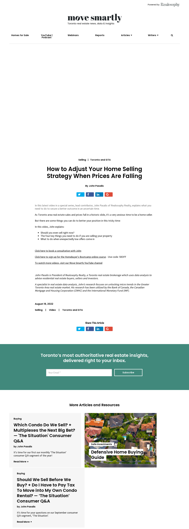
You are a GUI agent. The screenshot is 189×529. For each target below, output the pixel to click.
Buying (18, 419)
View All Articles (94, 500)
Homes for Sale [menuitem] (20, 35)
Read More (21, 471)
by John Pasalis (23, 452)
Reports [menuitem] (99, 35)
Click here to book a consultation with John (58, 252)
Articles (125, 35)
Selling (82, 161)
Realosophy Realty (75, 276)
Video (52, 311)
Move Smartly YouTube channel (86, 264)
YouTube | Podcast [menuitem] (46, 36)
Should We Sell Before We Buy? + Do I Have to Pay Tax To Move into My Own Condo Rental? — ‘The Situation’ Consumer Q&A (150, 442)
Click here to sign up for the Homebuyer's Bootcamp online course (70, 258)
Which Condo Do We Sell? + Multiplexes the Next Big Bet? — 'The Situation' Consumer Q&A (36, 436)
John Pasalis (96, 187)
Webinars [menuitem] (73, 35)
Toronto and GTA (72, 311)
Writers (152, 35)
